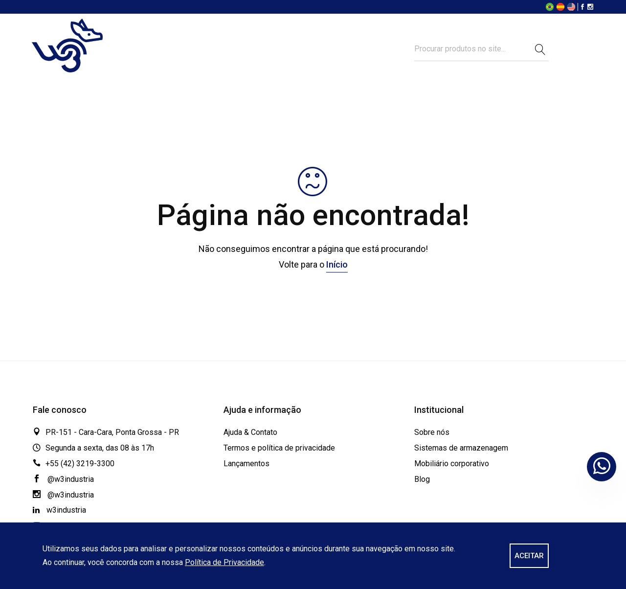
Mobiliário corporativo (451, 463)
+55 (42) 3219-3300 (79, 463)
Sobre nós (431, 432)
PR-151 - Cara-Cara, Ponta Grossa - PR (112, 432)
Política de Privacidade (224, 562)
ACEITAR (529, 555)
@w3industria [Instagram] (63, 494)
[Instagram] (590, 7)
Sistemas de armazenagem (461, 448)
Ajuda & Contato (250, 432)
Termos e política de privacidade (279, 448)
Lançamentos (246, 463)
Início (337, 264)
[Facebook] (582, 7)
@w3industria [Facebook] (63, 479)
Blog (422, 479)
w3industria (59, 510)
